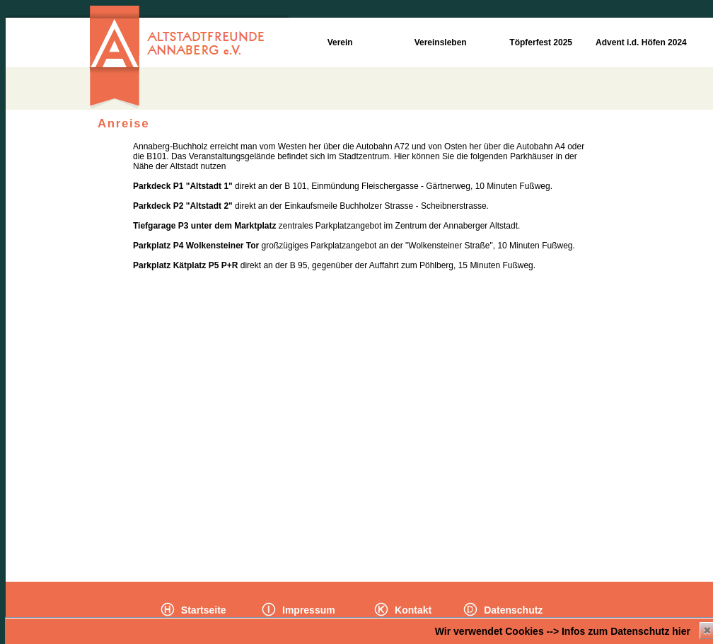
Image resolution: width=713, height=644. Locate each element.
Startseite (202, 610)
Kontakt (411, 610)
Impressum (307, 610)
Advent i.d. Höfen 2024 (640, 42)
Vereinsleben (439, 42)
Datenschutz (512, 610)
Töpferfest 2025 (539, 42)
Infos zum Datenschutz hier (626, 631)
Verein (338, 42)
